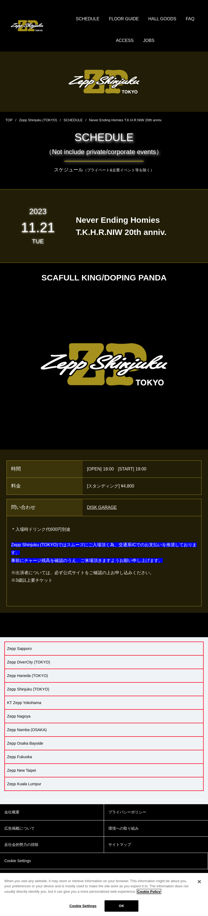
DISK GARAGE (102, 507)
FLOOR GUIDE (124, 19)
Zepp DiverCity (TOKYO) (28, 662)
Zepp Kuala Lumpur (24, 784)
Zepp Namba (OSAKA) (27, 730)
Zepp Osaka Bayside (25, 743)
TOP (9, 120)
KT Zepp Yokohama (24, 703)
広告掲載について (19, 828)
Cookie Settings (82, 906)
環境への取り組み (123, 828)
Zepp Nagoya (18, 716)
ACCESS (125, 40)
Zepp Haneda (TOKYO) (27, 675)
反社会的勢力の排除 (21, 844)
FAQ (190, 19)
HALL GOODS (162, 19)
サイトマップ (119, 844)
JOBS (149, 40)
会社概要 (12, 812)
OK (121, 906)
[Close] (199, 882)
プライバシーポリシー (127, 812)
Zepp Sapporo (19, 648)
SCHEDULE (87, 19)
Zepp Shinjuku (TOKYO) (38, 120)
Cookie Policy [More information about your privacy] (148, 891)
